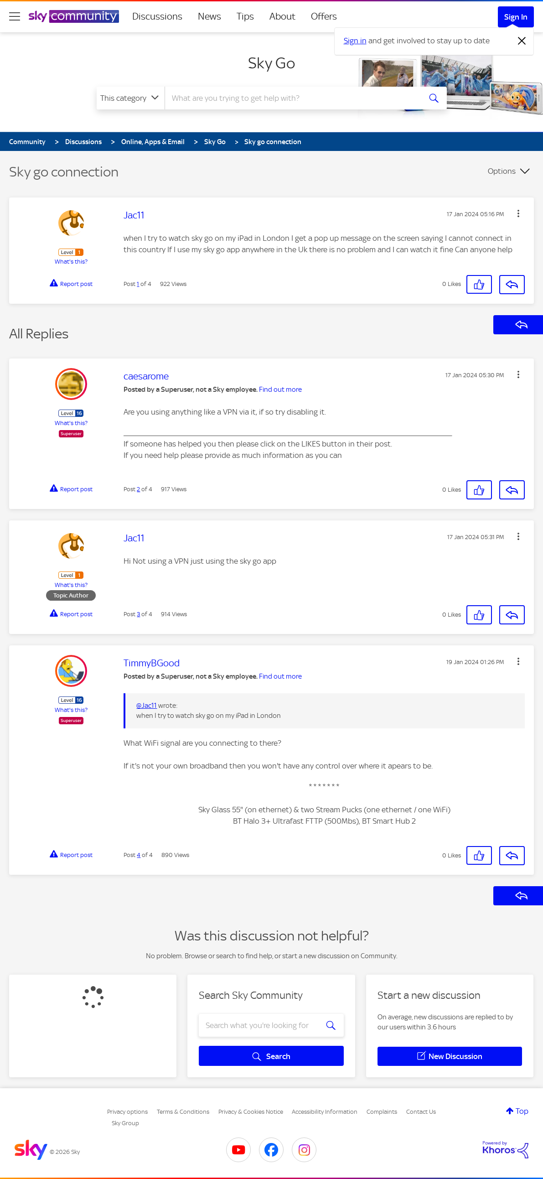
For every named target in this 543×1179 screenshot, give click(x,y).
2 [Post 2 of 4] (138, 489)
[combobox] (292, 98)
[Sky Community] (74, 16)
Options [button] (502, 171)
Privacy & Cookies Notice (250, 1111)
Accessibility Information (324, 1111)
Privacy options (127, 1111)
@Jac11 (146, 705)
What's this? (71, 261)
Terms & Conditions (183, 1111)
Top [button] (522, 1111)
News (209, 16)
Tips (245, 16)
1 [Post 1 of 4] (138, 283)
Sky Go (271, 63)
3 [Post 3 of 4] (138, 614)
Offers (324, 16)
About (282, 16)
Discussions (157, 16)
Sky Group (125, 1123)
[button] (518, 213)
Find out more (280, 389)
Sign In (515, 16)
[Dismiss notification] (522, 41)
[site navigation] (14, 16)
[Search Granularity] (131, 98)
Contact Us (421, 1111)
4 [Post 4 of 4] (138, 855)
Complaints (382, 1111)
